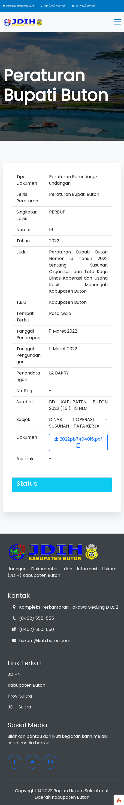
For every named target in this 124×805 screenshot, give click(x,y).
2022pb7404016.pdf (78, 442)
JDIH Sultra (19, 707)
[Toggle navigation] (117, 22)
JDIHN (14, 674)
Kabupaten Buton (26, 685)
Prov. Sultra (20, 696)
